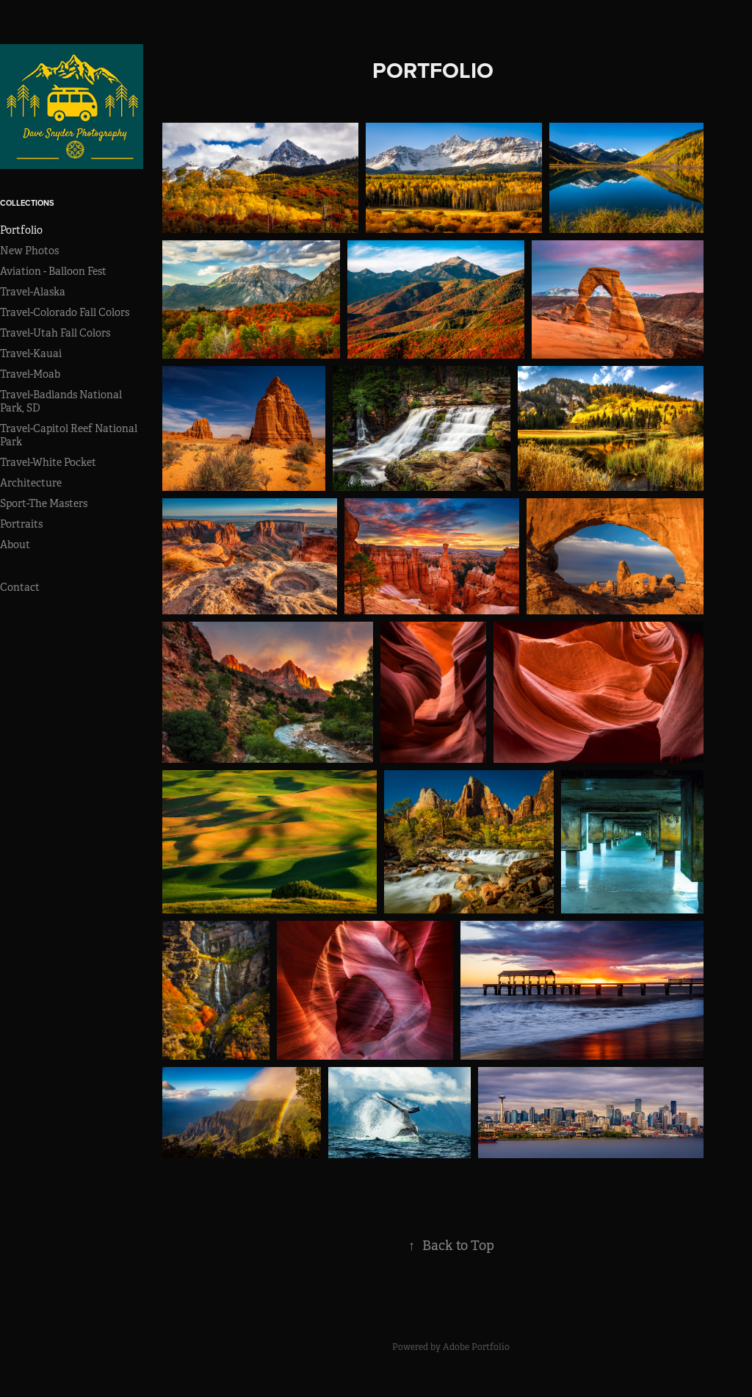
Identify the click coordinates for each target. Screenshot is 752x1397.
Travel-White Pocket (48, 462)
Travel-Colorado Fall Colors (64, 312)
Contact (20, 587)
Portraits (21, 524)
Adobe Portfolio (476, 1347)
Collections (27, 203)
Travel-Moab (30, 374)
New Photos (29, 250)
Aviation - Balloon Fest (53, 271)
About (15, 544)
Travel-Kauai (31, 353)
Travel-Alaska (32, 291)
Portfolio (21, 230)
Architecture (31, 482)
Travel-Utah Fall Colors (55, 333)
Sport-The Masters (43, 503)
